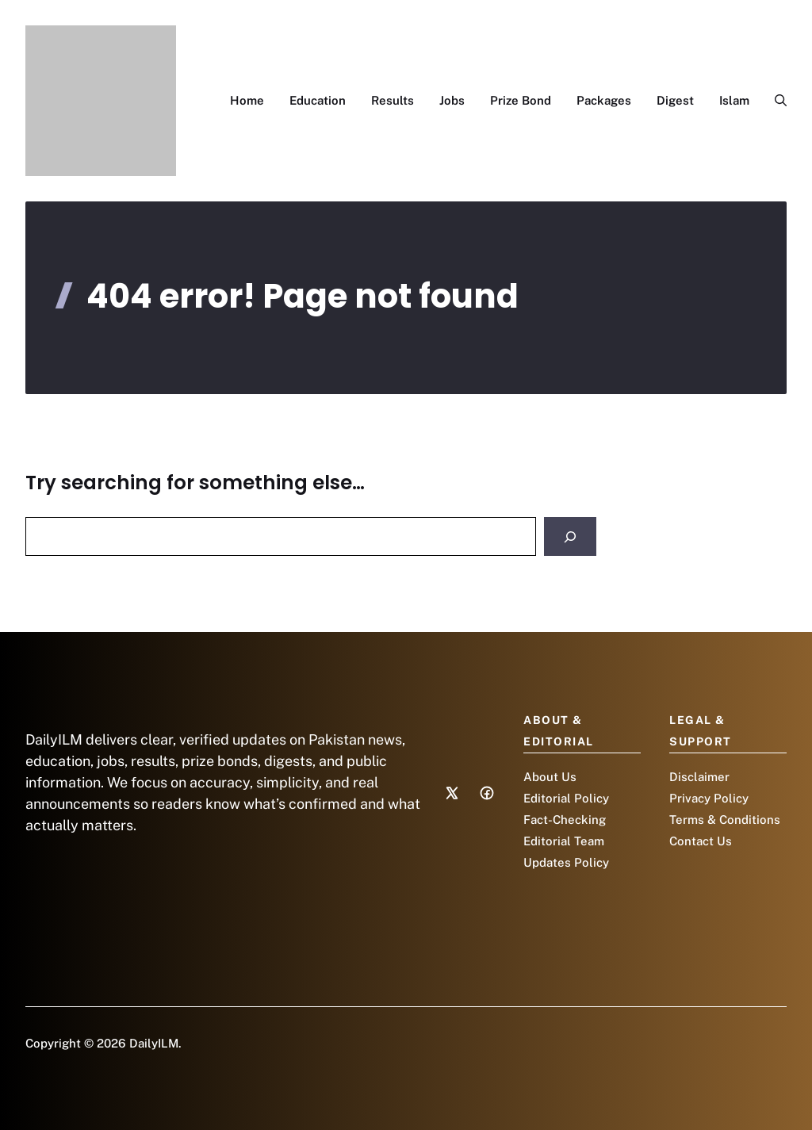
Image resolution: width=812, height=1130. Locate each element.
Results (392, 100)
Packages (603, 100)
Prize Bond (520, 100)
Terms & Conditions (724, 819)
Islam (734, 100)
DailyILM (153, 1043)
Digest (675, 100)
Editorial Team (563, 841)
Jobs (452, 100)
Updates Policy (566, 862)
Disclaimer (699, 776)
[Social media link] (452, 793)
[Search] (570, 536)
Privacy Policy (709, 798)
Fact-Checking (564, 819)
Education (317, 100)
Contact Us (700, 841)
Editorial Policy (566, 798)
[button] (774, 101)
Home (247, 100)
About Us (549, 776)
